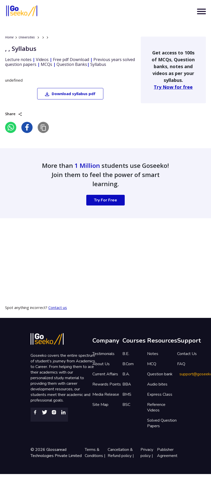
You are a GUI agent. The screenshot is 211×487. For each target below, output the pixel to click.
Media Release (105, 394)
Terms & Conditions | (95, 453)
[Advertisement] (97, 253)
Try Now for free (173, 87)
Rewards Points (106, 384)
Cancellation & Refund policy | (121, 453)
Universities (27, 37)
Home (9, 37)
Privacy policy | (147, 453)
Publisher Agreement (167, 453)
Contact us (57, 307)
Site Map (100, 404)
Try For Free (105, 200)
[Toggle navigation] (201, 11)
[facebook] (27, 127)
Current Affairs (105, 374)
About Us (101, 364)
